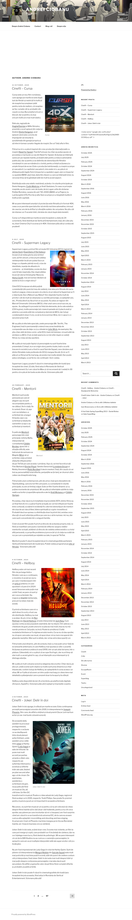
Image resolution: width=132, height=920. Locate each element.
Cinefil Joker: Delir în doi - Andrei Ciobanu (96, 395)
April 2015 (85, 255)
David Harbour (29, 621)
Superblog (85, 678)
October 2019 (86, 180)
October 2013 (86, 331)
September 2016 (87, 189)
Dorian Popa (30, 466)
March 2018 (86, 184)
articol (17, 584)
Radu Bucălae (34, 469)
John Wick (52, 329)
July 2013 (84, 345)
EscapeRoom (86, 670)
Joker (19, 744)
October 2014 (86, 278)
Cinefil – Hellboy (23, 563)
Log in (83, 701)
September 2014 (87, 282)
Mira (21, 455)
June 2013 (85, 349)
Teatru (83, 683)
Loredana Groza (60, 466)
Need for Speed (26, 152)
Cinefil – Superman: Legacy (31, 243)
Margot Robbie (42, 852)
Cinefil (83, 652)
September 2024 (87, 171)
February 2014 (86, 313)
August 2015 (86, 238)
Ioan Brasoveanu (87, 407)
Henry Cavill (17, 278)
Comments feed (87, 710)
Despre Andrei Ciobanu (21, 26)
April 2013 (85, 358)
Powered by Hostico (88, 90)
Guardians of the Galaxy (34, 252)
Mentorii (25, 432)
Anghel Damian (19, 126)
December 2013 (87, 322)
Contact (38, 26)
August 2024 (86, 175)
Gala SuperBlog (89, 414)
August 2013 (86, 340)
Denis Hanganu (25, 132)
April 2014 (85, 304)
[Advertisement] (66, 48)
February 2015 (86, 264)
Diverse (84, 665)
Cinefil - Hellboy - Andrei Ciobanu (93, 388)
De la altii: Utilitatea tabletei (105, 402)
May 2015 (85, 251)
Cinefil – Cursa (22, 88)
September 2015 (87, 233)
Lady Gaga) (23, 746)
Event (83, 674)
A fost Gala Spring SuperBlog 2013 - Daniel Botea (100, 411)
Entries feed (85, 706)
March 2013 (86, 362)
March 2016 (86, 206)
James (15, 252)
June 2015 (85, 246)
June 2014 (85, 296)
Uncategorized (86, 687)
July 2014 (84, 291)
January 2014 (86, 318)
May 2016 (85, 202)
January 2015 (86, 269)
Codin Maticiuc (33, 186)
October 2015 (86, 229)
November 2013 (87, 327)
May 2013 (85, 353)
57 (48, 895)
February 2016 (86, 211)
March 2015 (86, 260)
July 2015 (84, 242)
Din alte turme (86, 661)
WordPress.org (87, 715)
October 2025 (86, 153)
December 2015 (87, 220)
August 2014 (86, 287)
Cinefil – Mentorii (24, 389)
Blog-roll (49, 26)
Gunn (20, 252)
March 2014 (86, 309)
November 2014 (87, 273)
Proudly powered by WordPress (23, 914)
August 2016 (86, 193)
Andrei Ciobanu (47, 9)
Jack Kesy (60, 621)
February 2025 (86, 162)
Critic (83, 656)
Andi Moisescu (57, 492)
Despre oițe (61, 26)
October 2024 (86, 166)
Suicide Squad (58, 852)
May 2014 (85, 300)
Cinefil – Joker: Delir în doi (30, 700)
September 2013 (87, 336)
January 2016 (86, 215)
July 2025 (85, 157)
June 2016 (85, 197)
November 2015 (87, 224)
